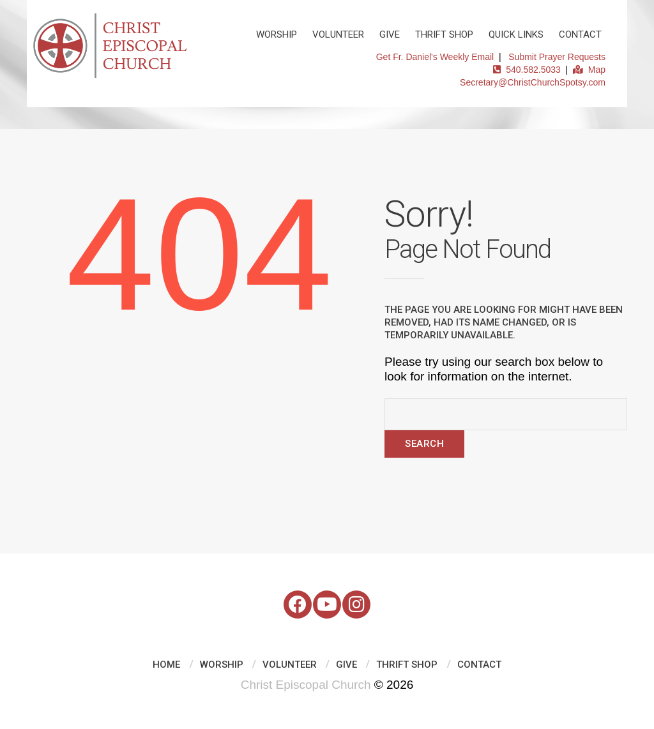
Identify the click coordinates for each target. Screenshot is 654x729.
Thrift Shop (444, 34)
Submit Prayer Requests (556, 57)
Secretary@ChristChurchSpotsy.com (532, 82)
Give (389, 34)
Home (166, 664)
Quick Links (516, 34)
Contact (580, 34)
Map (589, 69)
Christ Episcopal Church (306, 684)
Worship (276, 34)
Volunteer (338, 34)
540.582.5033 (526, 69)
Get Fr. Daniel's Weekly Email (435, 57)
